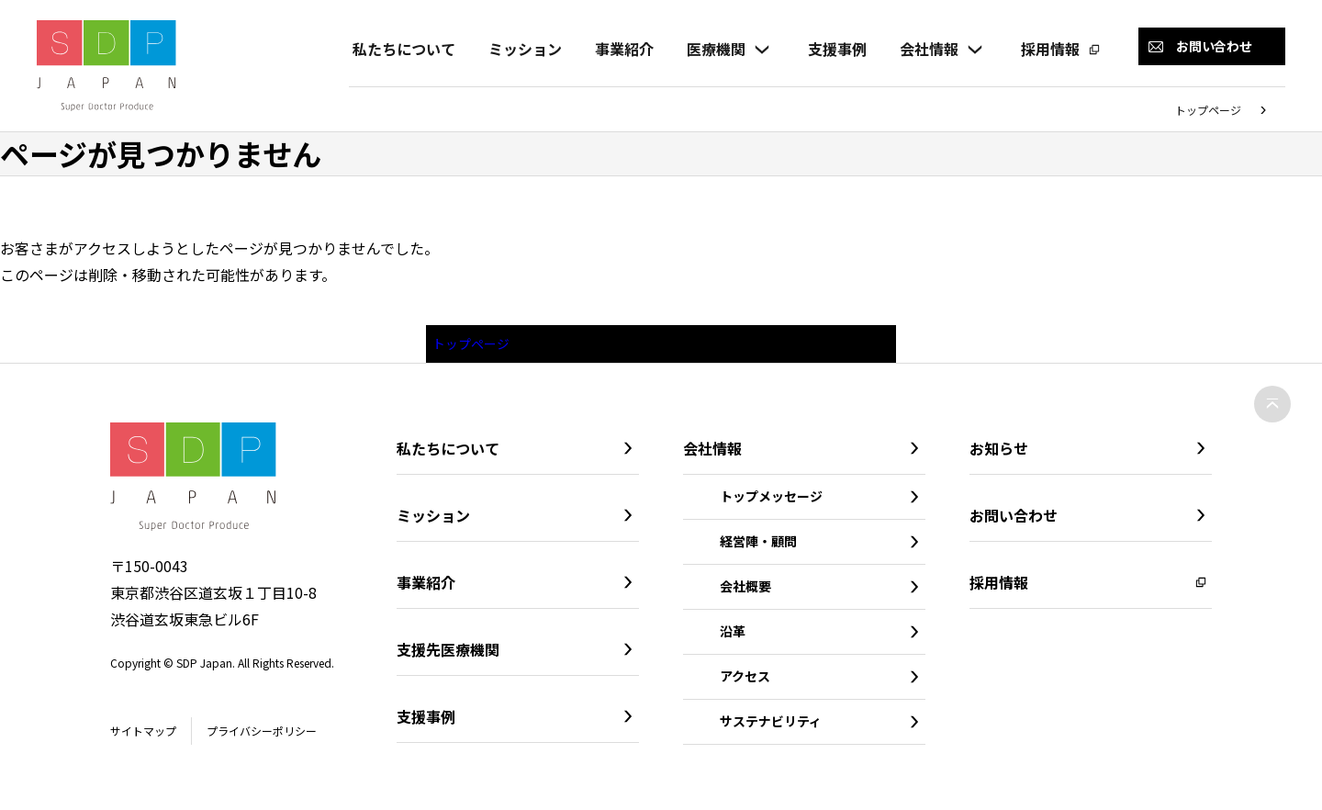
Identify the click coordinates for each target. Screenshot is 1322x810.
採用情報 (1046, 49)
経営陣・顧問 (758, 547)
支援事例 (833, 49)
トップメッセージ (771, 502)
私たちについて (400, 49)
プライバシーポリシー (282, 737)
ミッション (521, 49)
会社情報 (925, 49)
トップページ (1208, 110)
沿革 (732, 637)
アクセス (745, 682)
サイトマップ (148, 737)
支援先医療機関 (448, 656)
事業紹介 (620, 49)
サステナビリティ (771, 727)
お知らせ (998, 455)
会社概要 (745, 592)
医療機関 (712, 49)
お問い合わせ (1013, 522)
